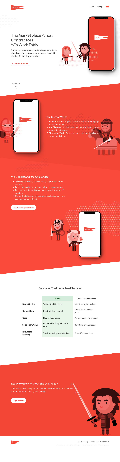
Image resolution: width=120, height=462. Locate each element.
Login (92, 6)
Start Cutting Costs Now (24, 207)
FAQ (97, 442)
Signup (99, 6)
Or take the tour (16, 85)
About (92, 442)
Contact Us (104, 442)
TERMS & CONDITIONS (89, 445)
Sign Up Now (19, 400)
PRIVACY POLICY (104, 445)
